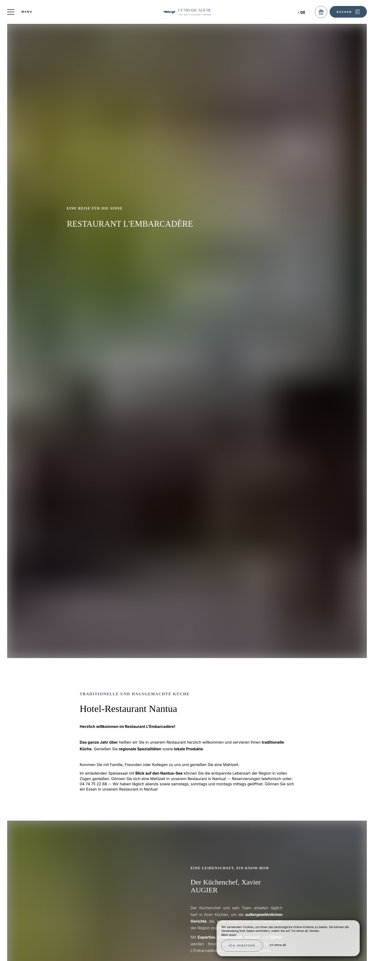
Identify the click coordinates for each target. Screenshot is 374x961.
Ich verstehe (242, 945)
